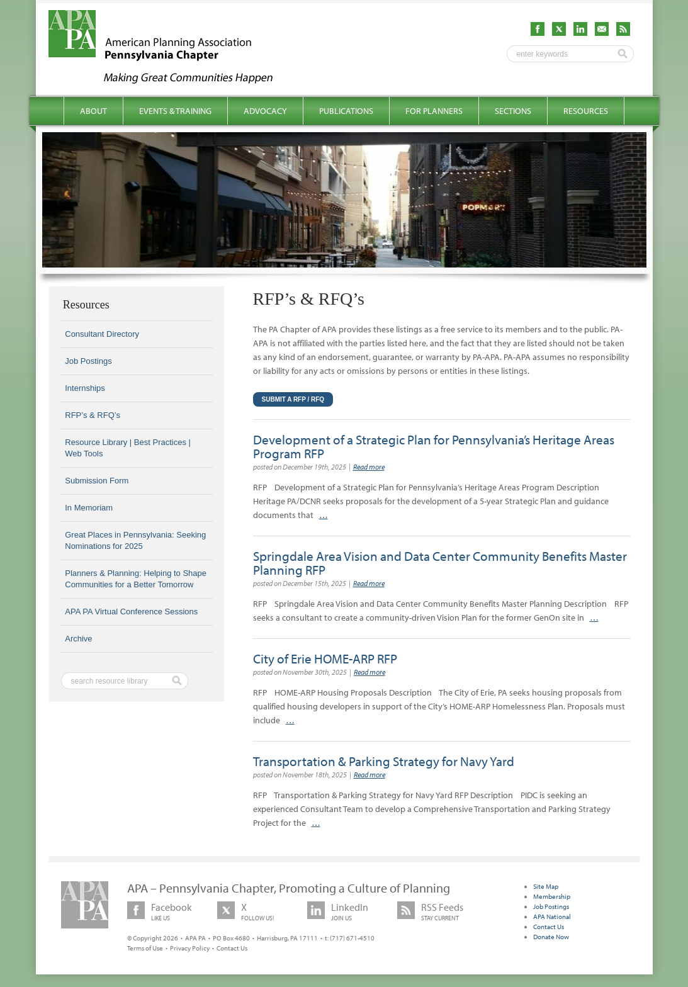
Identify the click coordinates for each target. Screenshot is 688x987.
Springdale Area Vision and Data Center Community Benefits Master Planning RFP (440, 563)
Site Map (545, 886)
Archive (78, 638)
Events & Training (175, 110)
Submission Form (96, 480)
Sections (513, 110)
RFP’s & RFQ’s (92, 415)
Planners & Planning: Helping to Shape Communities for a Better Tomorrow (135, 578)
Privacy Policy (190, 948)
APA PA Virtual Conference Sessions (131, 611)
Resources (585, 110)
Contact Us (232, 948)
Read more (369, 466)
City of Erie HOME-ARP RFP (325, 658)
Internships (85, 388)
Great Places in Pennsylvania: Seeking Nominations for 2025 (135, 540)
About (93, 110)
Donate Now (551, 936)
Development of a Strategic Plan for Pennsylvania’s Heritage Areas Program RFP (433, 446)
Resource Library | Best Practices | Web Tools (128, 447)
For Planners (434, 110)
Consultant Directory (102, 334)
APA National (552, 916)
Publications (346, 110)
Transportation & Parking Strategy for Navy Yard (383, 761)
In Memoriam (89, 507)
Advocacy (265, 110)
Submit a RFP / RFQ (293, 399)
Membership (551, 896)
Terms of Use (145, 948)
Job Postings (88, 361)
